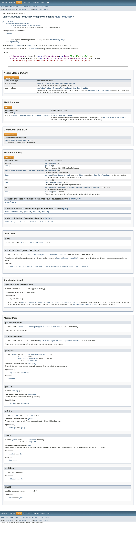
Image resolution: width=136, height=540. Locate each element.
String (7, 170)
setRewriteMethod (52, 193)
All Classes (45, 7)
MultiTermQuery (63, 16)
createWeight (10, 208)
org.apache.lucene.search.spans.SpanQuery (25, 25)
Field (14, 9)
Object (54, 168)
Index (43, 2)
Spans (7, 180)
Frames (25, 7)
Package (12, 2)
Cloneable (8, 34)
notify (25, 229)
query (53, 117)
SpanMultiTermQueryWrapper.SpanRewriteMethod (56, 87)
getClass (17, 229)
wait (42, 229)
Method (24, 9)
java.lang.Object (8, 21)
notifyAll (34, 229)
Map (95, 180)
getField (48, 170)
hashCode (48, 185)
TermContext (107, 180)
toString (48, 198)
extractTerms (16, 219)
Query (7, 188)
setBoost (36, 219)
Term (99, 180)
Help (48, 2)
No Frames (33, 7)
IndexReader (57, 188)
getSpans (48, 180)
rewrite (48, 188)
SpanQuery (14, 42)
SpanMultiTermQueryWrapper (16, 145)
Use (24, 2)
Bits (81, 180)
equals (47, 168)
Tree (28, 2)
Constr (19, 9)
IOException (31, 371)
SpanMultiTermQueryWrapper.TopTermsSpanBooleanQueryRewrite (62, 91)
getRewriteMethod (52, 175)
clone (7, 219)
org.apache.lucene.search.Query (17, 23)
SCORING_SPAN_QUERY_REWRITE (63, 119)
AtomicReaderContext (61, 180)
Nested (9, 9)
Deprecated (36, 2)
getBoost (27, 219)
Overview (4, 2)
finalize (8, 229)
